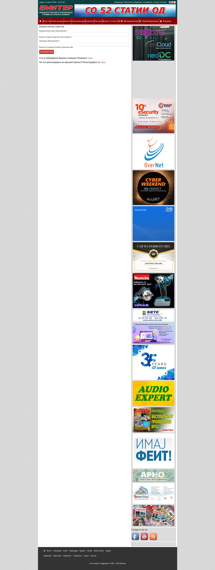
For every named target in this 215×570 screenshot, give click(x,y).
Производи (76, 20)
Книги (66, 20)
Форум (117, 20)
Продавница (135, 20)
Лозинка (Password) (49, 38)
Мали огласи (106, 20)
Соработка (148, 2)
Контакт (164, 2)
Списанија (56, 20)
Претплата (128, 2)
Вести (47, 20)
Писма (95, 20)
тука (90, 55)
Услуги (156, 2)
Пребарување (153, 20)
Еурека (87, 20)
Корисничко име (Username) (53, 28)
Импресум (119, 2)
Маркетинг (138, 2)
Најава (167, 20)
